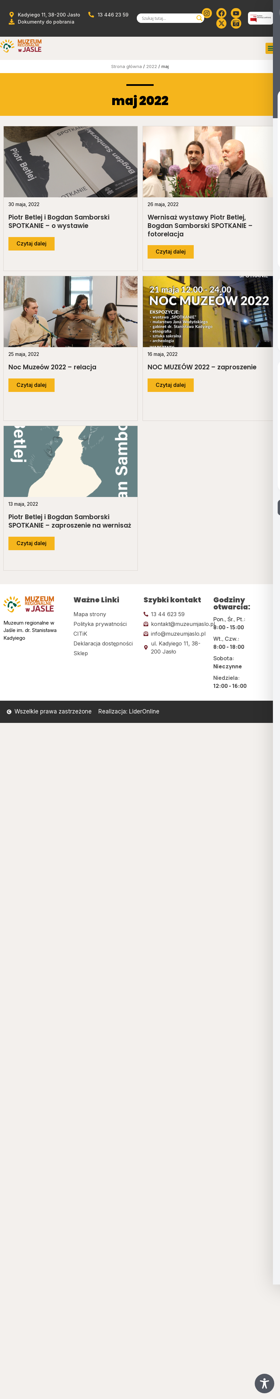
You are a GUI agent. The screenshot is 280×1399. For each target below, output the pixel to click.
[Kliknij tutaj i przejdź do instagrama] (207, 13)
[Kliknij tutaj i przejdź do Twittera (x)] (221, 23)
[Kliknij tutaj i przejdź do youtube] (236, 13)
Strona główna (126, 66)
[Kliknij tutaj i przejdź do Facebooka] (221, 13)
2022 (151, 66)
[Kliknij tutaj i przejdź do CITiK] (105, 634)
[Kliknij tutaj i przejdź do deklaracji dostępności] (105, 643)
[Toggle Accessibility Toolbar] (264, 1383)
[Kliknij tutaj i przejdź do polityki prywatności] (105, 624)
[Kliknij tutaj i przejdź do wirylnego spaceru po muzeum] (236, 23)
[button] (271, 48)
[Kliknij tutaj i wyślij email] (175, 624)
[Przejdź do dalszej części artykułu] (31, 244)
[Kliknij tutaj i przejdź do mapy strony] (105, 614)
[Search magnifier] (199, 18)
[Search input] (167, 18)
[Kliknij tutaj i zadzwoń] (175, 614)
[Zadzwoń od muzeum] (108, 14)
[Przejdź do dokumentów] (41, 21)
